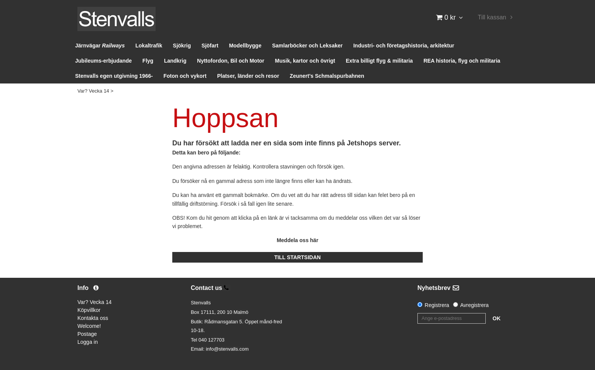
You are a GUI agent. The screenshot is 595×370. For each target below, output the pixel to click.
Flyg (147, 61)
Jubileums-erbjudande (103, 61)
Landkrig (175, 61)
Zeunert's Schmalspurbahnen (327, 76)
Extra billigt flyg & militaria (379, 61)
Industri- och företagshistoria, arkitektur (403, 46)
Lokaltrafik (148, 46)
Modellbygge (245, 46)
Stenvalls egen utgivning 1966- (114, 76)
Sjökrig (182, 46)
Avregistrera (474, 305)
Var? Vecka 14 (93, 91)
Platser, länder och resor (248, 76)
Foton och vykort (185, 76)
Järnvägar (100, 46)
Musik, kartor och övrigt (305, 61)
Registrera (437, 305)
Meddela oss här (297, 240)
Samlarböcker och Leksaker (307, 46)
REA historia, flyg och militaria (462, 61)
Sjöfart (209, 46)
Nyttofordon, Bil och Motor (230, 61)
